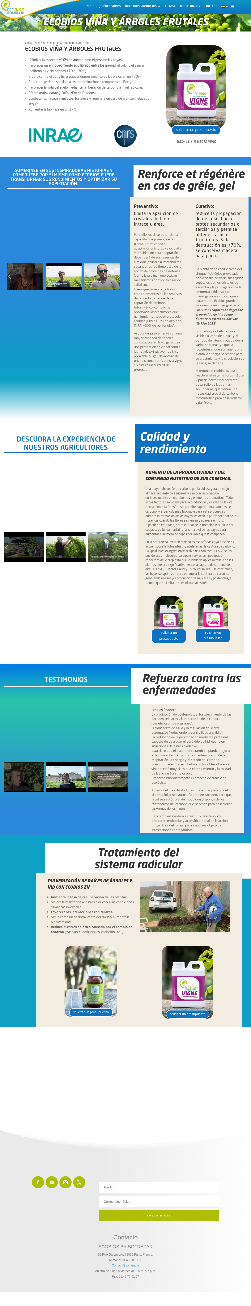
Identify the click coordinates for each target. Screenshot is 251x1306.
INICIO (90, 6)
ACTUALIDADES (189, 6)
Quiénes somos (110, 6)
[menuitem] (224, 7)
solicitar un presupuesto (196, 132)
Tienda (170, 6)
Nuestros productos (141, 6)
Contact (210, 6)
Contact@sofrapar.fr (125, 1269)
